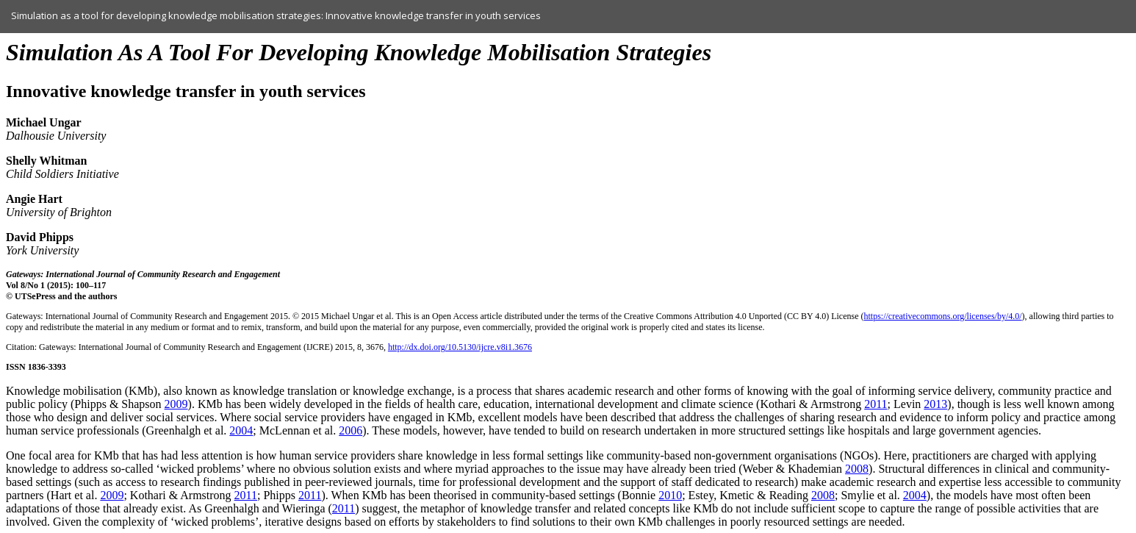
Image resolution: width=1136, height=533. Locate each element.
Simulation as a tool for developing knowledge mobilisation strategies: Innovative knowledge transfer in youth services (276, 15)
